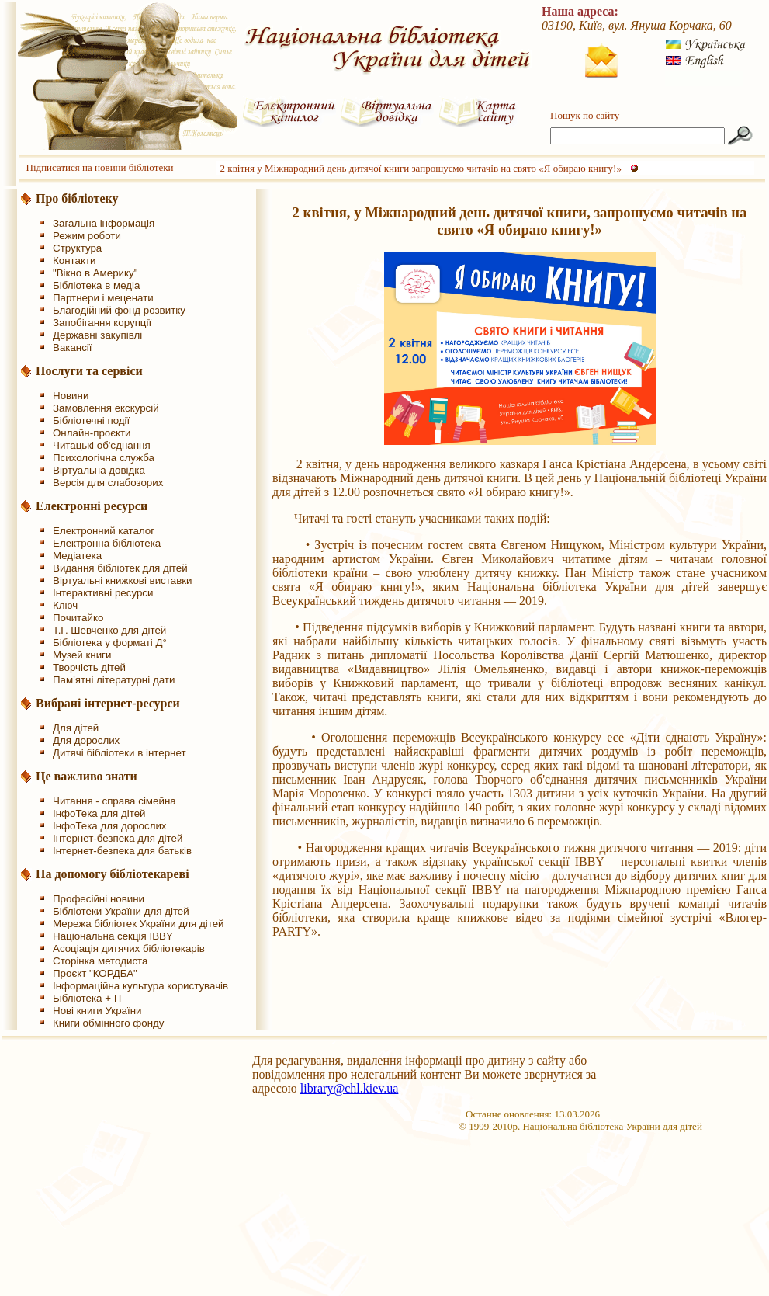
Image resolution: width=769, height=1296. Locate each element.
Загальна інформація (103, 223)
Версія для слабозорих (108, 482)
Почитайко (78, 618)
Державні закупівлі (97, 335)
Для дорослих (86, 740)
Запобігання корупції (102, 322)
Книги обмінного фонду (108, 1023)
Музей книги (82, 655)
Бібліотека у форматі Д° (110, 642)
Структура (77, 248)
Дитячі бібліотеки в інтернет (119, 753)
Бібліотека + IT (88, 998)
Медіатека (77, 555)
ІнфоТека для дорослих (110, 826)
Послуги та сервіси (89, 370)
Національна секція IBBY (113, 936)
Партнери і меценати (103, 298)
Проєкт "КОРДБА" (95, 973)
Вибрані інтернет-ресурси (108, 703)
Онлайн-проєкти (92, 433)
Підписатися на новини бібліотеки (100, 167)
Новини (70, 395)
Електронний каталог (103, 531)
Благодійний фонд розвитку (119, 310)
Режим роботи (87, 235)
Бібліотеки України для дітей (121, 911)
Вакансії (72, 347)
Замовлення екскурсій (106, 408)
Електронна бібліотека (107, 543)
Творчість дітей (89, 667)
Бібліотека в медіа (96, 285)
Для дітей (76, 728)
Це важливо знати (86, 776)
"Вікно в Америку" (95, 273)
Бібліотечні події (91, 420)
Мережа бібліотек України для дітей (138, 923)
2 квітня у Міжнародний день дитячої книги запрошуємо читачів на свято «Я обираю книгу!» (421, 168)
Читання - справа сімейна (114, 801)
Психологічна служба (103, 458)
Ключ (65, 605)
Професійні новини (98, 899)
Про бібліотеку (77, 198)
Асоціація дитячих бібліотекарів (129, 948)
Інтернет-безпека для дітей (117, 838)
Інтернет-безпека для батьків (122, 850)
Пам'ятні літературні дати (114, 680)
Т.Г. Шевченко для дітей (109, 630)
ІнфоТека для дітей (99, 813)
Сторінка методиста (100, 961)
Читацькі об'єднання (102, 445)
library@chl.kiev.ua (349, 1088)
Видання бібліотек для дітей (120, 568)
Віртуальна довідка (99, 470)
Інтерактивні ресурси (103, 593)
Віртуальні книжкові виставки (122, 580)
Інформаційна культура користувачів (140, 986)
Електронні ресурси (91, 505)
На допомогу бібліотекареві (112, 874)
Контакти (74, 260)
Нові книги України (97, 1010)
